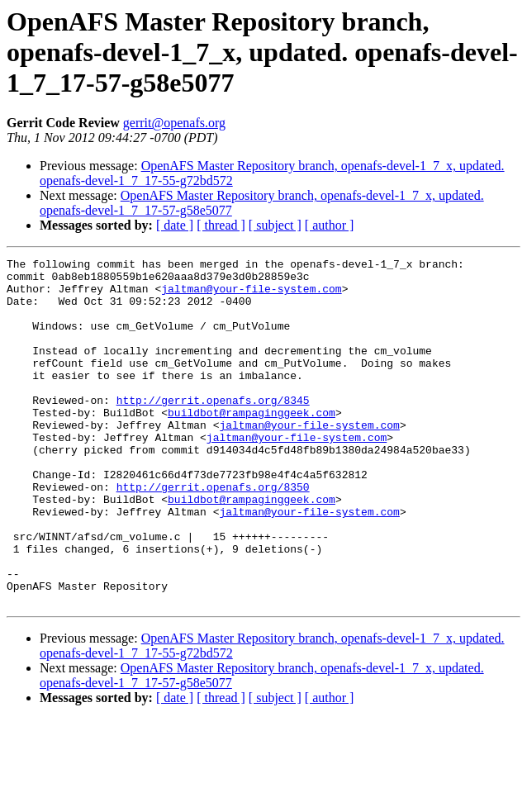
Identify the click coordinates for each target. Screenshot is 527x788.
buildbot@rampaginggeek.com (251, 444)
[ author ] (329, 225)
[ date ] (174, 225)
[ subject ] (275, 225)
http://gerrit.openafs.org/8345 (213, 429)
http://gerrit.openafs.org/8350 (213, 533)
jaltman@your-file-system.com (251, 295)
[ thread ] (221, 225)
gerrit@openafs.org (174, 123)
